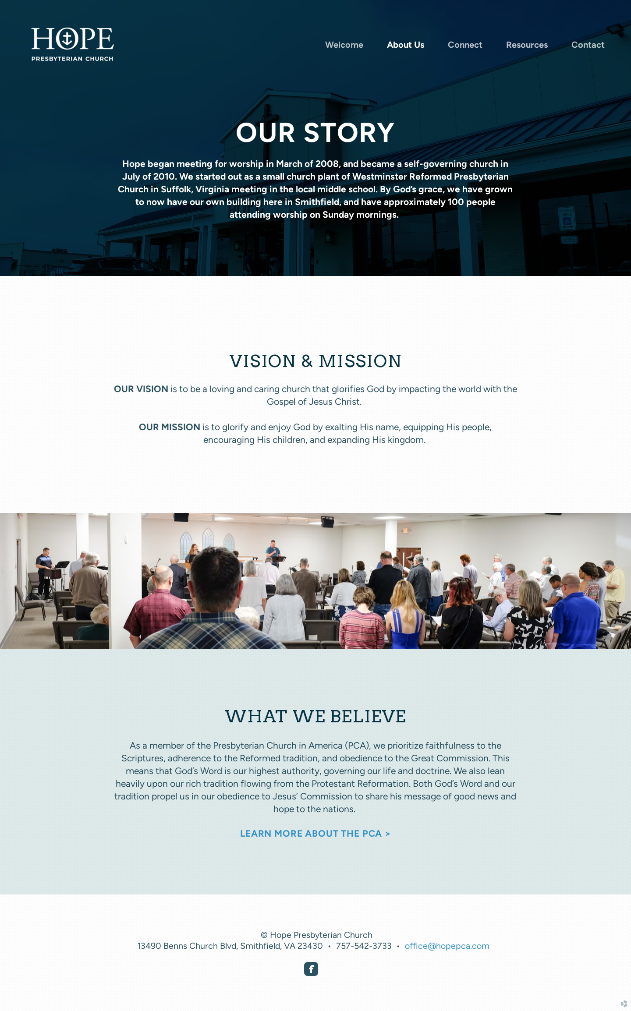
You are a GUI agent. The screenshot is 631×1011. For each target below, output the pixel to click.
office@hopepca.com (447, 945)
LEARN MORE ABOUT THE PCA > (315, 833)
